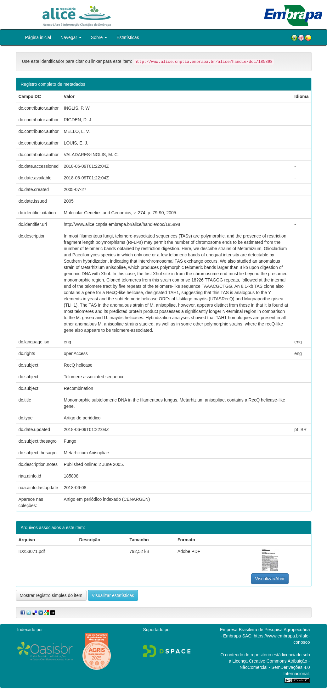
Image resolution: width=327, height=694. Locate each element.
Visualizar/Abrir (270, 578)
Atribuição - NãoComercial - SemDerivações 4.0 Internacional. (275, 667)
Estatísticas (127, 37)
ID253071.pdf (32, 551)
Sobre (99, 37)
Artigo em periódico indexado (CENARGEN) (107, 499)
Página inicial (38, 37)
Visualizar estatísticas (113, 595)
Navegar (71, 37)
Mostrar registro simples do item (51, 595)
